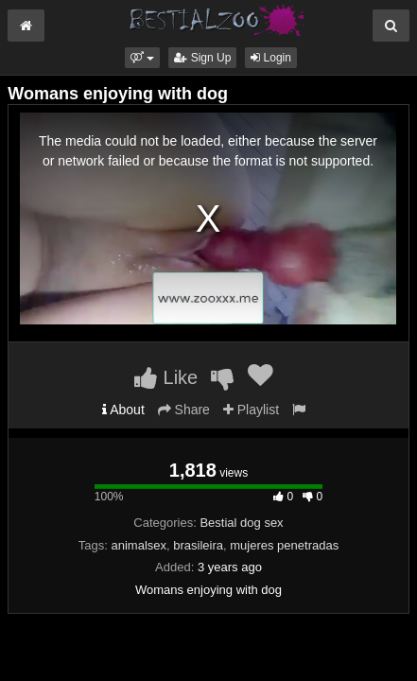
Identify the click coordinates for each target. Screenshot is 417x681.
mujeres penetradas (284, 545)
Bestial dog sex (241, 522)
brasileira (198, 545)
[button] (142, 57)
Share (184, 409)
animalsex (139, 545)
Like (166, 377)
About (123, 409)
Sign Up (202, 57)
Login (271, 57)
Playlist (251, 409)
